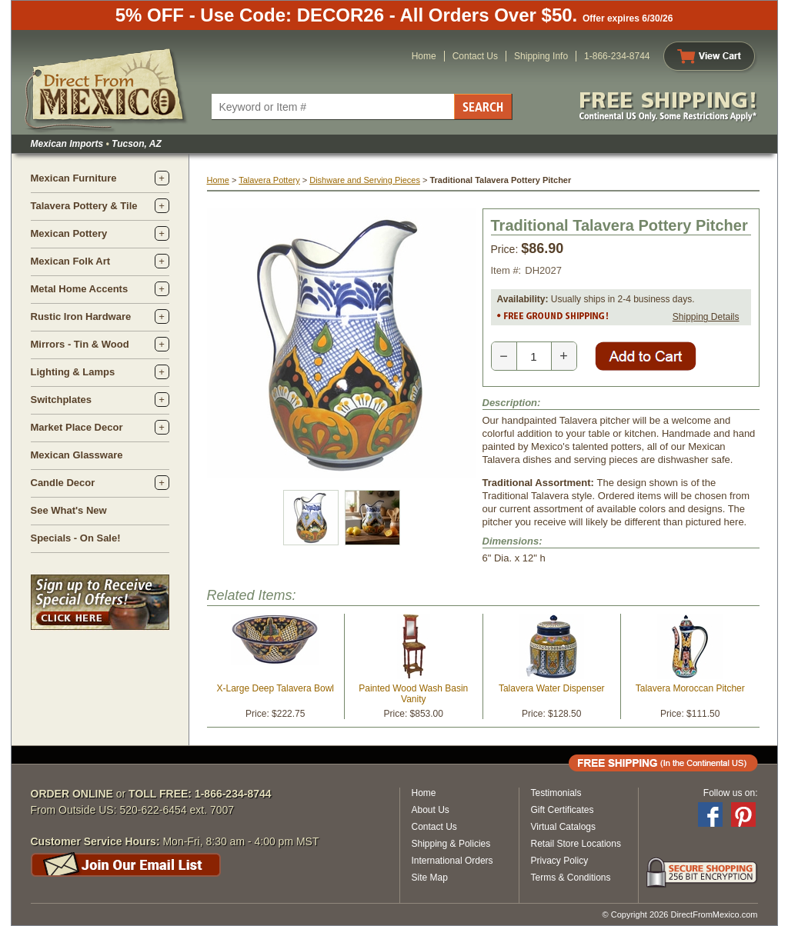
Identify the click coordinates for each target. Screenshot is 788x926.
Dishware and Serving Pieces (364, 180)
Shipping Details (706, 316)
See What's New (69, 510)
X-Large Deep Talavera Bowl (275, 688)
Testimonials (556, 793)
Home (424, 56)
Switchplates (61, 399)
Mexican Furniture (74, 178)
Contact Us (475, 56)
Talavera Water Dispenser (552, 688)
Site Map (430, 877)
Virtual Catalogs (563, 826)
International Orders (452, 860)
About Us (430, 809)
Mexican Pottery (69, 233)
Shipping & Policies (451, 843)
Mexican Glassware (77, 455)
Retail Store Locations (576, 843)
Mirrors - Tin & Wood (80, 344)
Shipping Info (541, 56)
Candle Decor (63, 482)
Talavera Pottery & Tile (84, 206)
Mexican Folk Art (71, 261)
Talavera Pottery (269, 180)
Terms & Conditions (571, 877)
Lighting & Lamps (73, 372)
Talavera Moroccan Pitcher (690, 688)
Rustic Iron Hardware (81, 316)
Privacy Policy (560, 860)
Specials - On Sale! (76, 538)
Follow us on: (730, 793)
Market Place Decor (77, 427)
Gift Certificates (562, 809)
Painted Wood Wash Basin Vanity (413, 693)
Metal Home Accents (80, 289)
